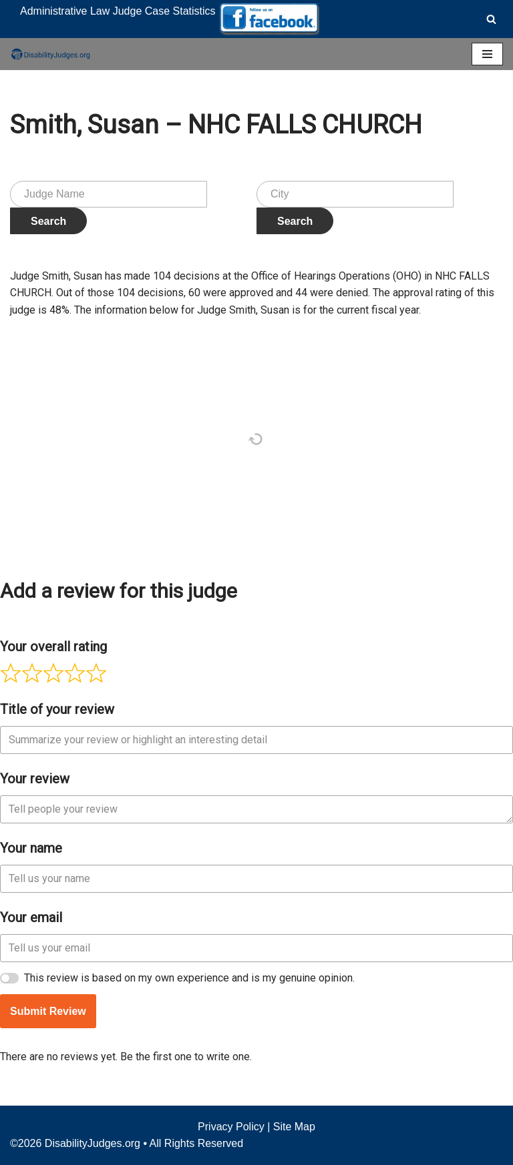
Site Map (294, 1126)
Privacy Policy (231, 1126)
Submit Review (48, 1011)
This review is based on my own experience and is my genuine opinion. (189, 978)
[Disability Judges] (50, 54)
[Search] (491, 19)
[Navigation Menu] (487, 54)
